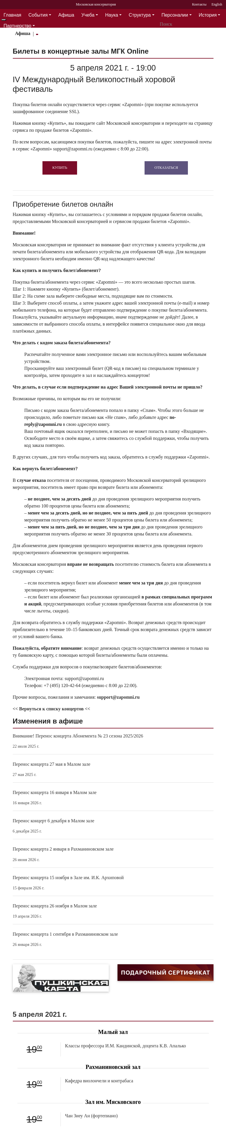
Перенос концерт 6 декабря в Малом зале (54, 820)
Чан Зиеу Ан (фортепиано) (91, 1115)
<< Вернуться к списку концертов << (51, 708)
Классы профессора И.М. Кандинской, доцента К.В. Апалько (125, 1045)
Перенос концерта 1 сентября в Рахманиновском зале (65, 934)
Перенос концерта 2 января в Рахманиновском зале (63, 849)
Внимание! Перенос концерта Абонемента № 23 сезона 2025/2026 (78, 735)
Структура (140, 15)
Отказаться (166, 168)
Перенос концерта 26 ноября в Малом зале (55, 905)
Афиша (66, 15)
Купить (59, 168)
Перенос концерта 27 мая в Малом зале (51, 764)
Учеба (88, 15)
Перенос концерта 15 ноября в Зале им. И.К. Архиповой (68, 877)
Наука (111, 15)
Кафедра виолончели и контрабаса (99, 1080)
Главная (12, 15)
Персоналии (174, 15)
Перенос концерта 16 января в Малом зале (55, 792)
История (208, 15)
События (38, 15)
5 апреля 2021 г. (40, 1014)
